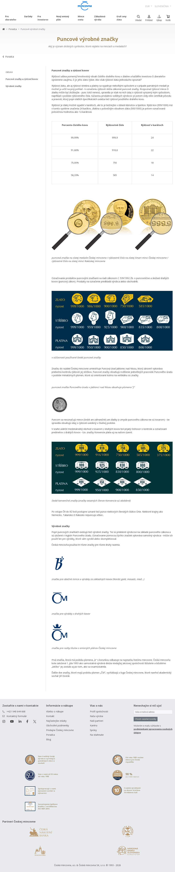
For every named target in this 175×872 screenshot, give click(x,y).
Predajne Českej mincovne (60, 730)
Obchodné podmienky (57, 725)
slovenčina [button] (162, 6)
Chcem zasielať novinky (145, 719)
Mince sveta (81, 18)
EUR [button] (147, 6)
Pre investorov (43, 18)
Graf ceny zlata (121, 18)
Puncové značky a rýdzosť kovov (22, 79)
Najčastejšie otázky (56, 720)
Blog (48, 739)
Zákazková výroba (99, 18)
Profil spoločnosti (99, 711)
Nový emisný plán (62, 18)
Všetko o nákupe (54, 711)
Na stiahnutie (97, 734)
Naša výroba (96, 716)
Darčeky (28, 16)
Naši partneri (96, 720)
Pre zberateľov (10, 18)
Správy (93, 730)
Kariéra (93, 725)
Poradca (13, 29)
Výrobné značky (13, 86)
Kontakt (50, 716)
